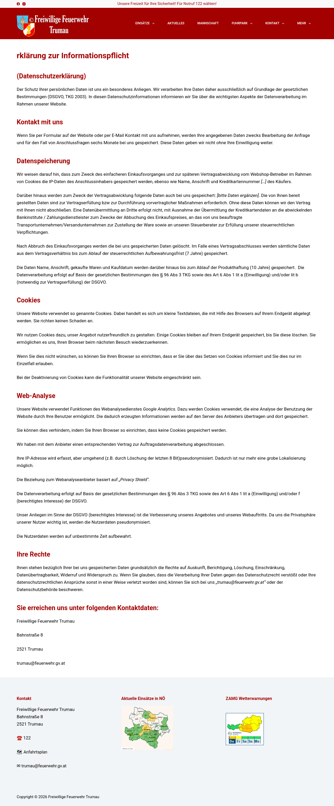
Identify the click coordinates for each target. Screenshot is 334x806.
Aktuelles (176, 23)
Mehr (305, 23)
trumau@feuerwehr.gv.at (45, 765)
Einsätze (146, 23)
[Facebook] (18, 3)
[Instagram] (24, 3)
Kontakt (275, 23)
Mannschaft (208, 23)
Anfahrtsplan (36, 752)
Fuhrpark (243, 23)
